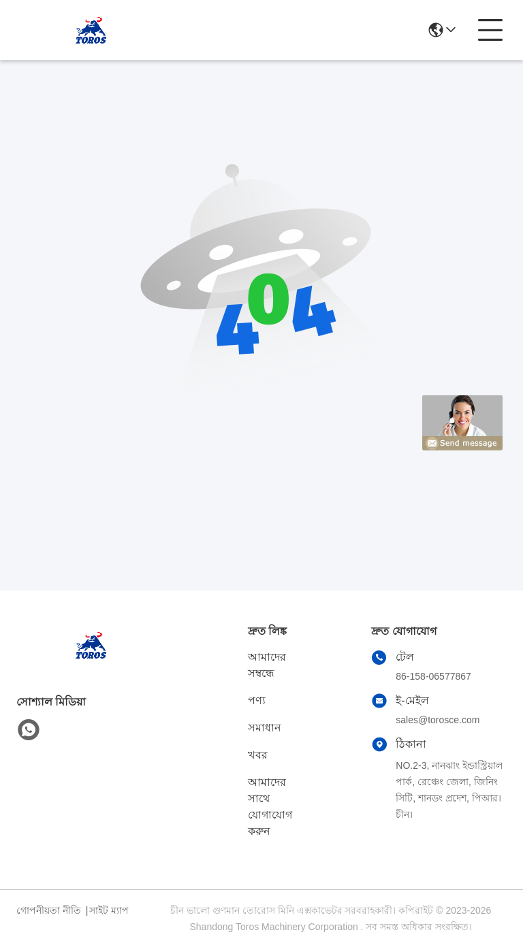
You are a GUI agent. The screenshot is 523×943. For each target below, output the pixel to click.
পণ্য (257, 700)
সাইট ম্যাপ (109, 910)
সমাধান (264, 727)
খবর (258, 755)
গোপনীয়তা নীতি (48, 910)
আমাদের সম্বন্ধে (267, 665)
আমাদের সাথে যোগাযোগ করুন (270, 806)
